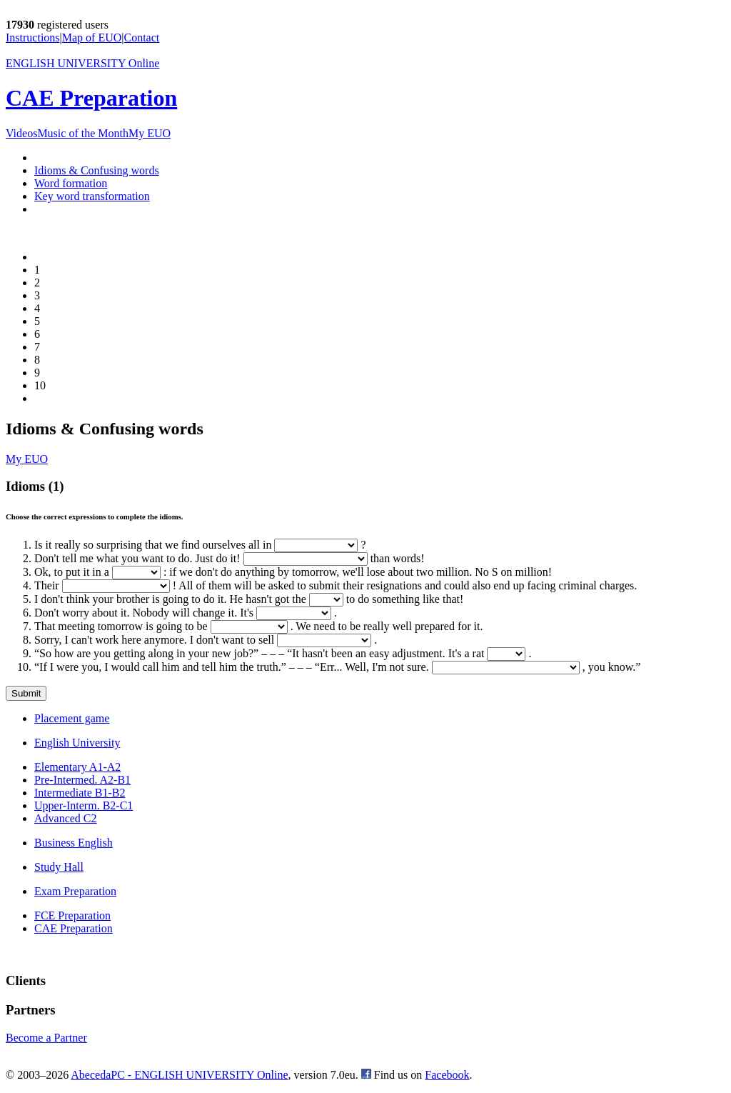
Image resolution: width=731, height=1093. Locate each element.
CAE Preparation (91, 98)
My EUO (149, 133)
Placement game (71, 718)
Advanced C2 (65, 818)
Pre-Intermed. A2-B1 (82, 780)
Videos (21, 133)
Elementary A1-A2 (77, 767)
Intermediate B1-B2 (80, 793)
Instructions (33, 37)
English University (77, 743)
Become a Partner (46, 1038)
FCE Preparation (72, 915)
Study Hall (59, 867)
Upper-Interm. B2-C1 (83, 805)
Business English (73, 843)
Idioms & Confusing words (96, 170)
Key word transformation (92, 196)
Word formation (70, 183)
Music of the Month (82, 133)
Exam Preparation (75, 891)
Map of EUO (92, 37)
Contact (142, 37)
